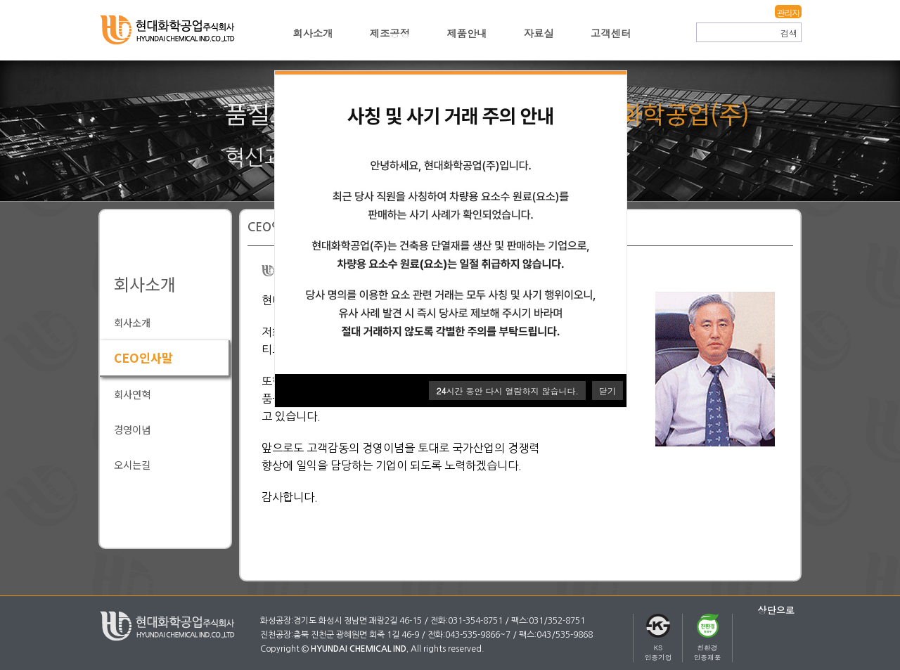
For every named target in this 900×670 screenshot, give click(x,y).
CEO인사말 (143, 357)
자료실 (539, 33)
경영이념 (132, 429)
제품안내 (466, 33)
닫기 (607, 391)
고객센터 (611, 33)
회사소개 (312, 33)
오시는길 (132, 464)
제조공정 (390, 33)
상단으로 (776, 610)
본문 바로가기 (0, 0)
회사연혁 (132, 394)
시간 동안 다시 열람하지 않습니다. (507, 391)
